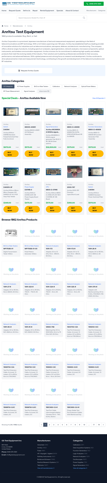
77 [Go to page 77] (94, 425)
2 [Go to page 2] (49, 425)
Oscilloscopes (80, 459)
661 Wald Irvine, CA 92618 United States (7, 447)
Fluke (41, 451)
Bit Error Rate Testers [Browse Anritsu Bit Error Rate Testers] (41, 86)
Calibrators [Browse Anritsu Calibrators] (56, 86)
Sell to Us (26, 10)
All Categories (8, 86)
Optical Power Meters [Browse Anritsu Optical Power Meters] (88, 86)
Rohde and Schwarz (46, 459)
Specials (60, 10)
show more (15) (44, 91)
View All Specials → (98, 98)
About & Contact (72, 10)
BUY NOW (10, 153)
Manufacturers (91, 10)
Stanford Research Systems (48, 462)
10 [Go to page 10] (84, 425)
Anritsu (42, 448)
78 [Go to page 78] (99, 425)
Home (4, 10)
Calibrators (78, 445)
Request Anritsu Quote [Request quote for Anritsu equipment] (28, 71)
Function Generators (81, 451)
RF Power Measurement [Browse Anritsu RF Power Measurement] (11, 91)
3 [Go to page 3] (53, 425)
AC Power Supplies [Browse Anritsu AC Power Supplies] (23, 86)
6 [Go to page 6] (66, 425)
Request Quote (15, 10)
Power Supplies (80, 462)
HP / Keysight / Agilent (47, 453)
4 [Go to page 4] (58, 425)
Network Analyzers (81, 456)
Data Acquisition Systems (83, 448)
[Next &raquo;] (103, 425)
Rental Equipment (47, 10)
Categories (101, 10)
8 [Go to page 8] (75, 425)
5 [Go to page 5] (62, 425)
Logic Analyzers (80, 453)
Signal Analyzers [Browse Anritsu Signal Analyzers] (29, 91)
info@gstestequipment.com (15, 455)
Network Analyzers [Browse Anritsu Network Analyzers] (70, 86)
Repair (35, 10)
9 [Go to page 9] (79, 425)
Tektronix (42, 465)
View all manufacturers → (45, 468)
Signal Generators (81, 465)
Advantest (42, 445)
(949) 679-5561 (93, 4)
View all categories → (80, 468)
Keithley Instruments (46, 456)
